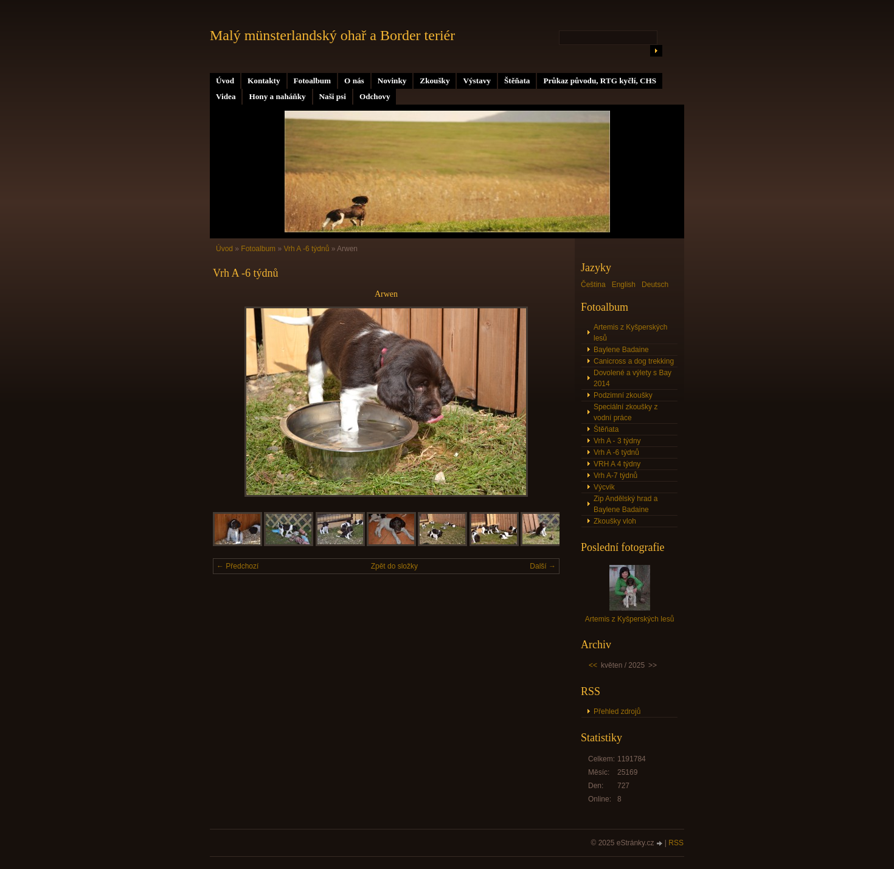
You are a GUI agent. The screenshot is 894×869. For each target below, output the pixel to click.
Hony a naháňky (277, 96)
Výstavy (476, 80)
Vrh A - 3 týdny (617, 441)
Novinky (392, 80)
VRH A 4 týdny (617, 464)
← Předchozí (237, 566)
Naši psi (332, 96)
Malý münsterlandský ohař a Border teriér (332, 35)
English (624, 284)
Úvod (225, 80)
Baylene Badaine (621, 349)
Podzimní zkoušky (623, 395)
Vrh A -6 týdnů (306, 248)
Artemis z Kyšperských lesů (630, 332)
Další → (543, 566)
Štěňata (517, 80)
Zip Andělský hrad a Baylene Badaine (625, 504)
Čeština (593, 284)
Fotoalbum (312, 80)
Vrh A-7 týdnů (615, 475)
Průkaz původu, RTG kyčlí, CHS (599, 80)
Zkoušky (434, 80)
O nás (354, 80)
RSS (676, 843)
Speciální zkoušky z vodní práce (625, 412)
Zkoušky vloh (615, 521)
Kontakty (264, 80)
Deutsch (655, 284)
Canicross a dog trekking (634, 361)
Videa (225, 96)
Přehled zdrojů (617, 711)
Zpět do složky (394, 566)
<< (593, 665)
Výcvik (604, 487)
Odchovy (374, 96)
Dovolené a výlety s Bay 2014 (632, 378)
